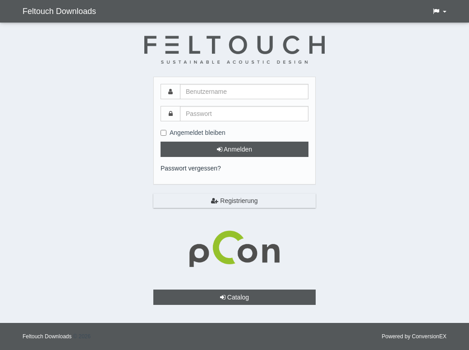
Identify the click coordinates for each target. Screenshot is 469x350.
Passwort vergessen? (191, 168)
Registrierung (234, 200)
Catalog (234, 297)
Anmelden (234, 149)
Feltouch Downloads (59, 11)
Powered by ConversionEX (414, 336)
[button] (439, 11)
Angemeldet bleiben (193, 132)
